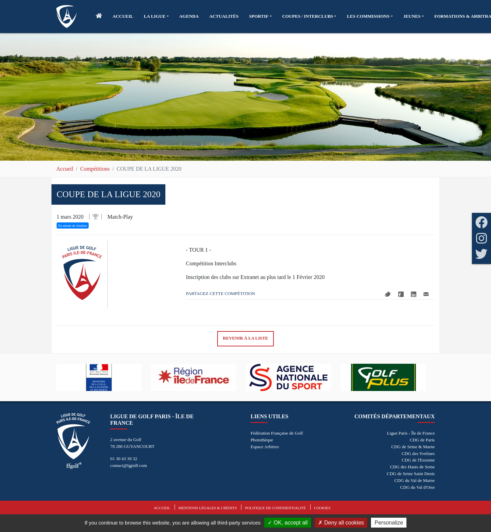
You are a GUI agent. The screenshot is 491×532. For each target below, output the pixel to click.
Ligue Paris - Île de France (411, 433)
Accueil (64, 169)
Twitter (387, 294)
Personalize (388, 523)
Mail (426, 294)
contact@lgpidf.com (128, 465)
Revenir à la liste (245, 338)
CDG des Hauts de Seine (412, 466)
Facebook (401, 294)
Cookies (322, 508)
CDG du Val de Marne (415, 480)
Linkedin (413, 294)
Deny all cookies (341, 523)
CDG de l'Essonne (418, 460)
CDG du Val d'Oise (417, 487)
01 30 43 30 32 (123, 458)
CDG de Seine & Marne (413, 446)
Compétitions (94, 169)
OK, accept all (288, 523)
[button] (156, 16)
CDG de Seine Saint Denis (411, 473)
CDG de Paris (422, 439)
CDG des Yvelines (418, 453)
